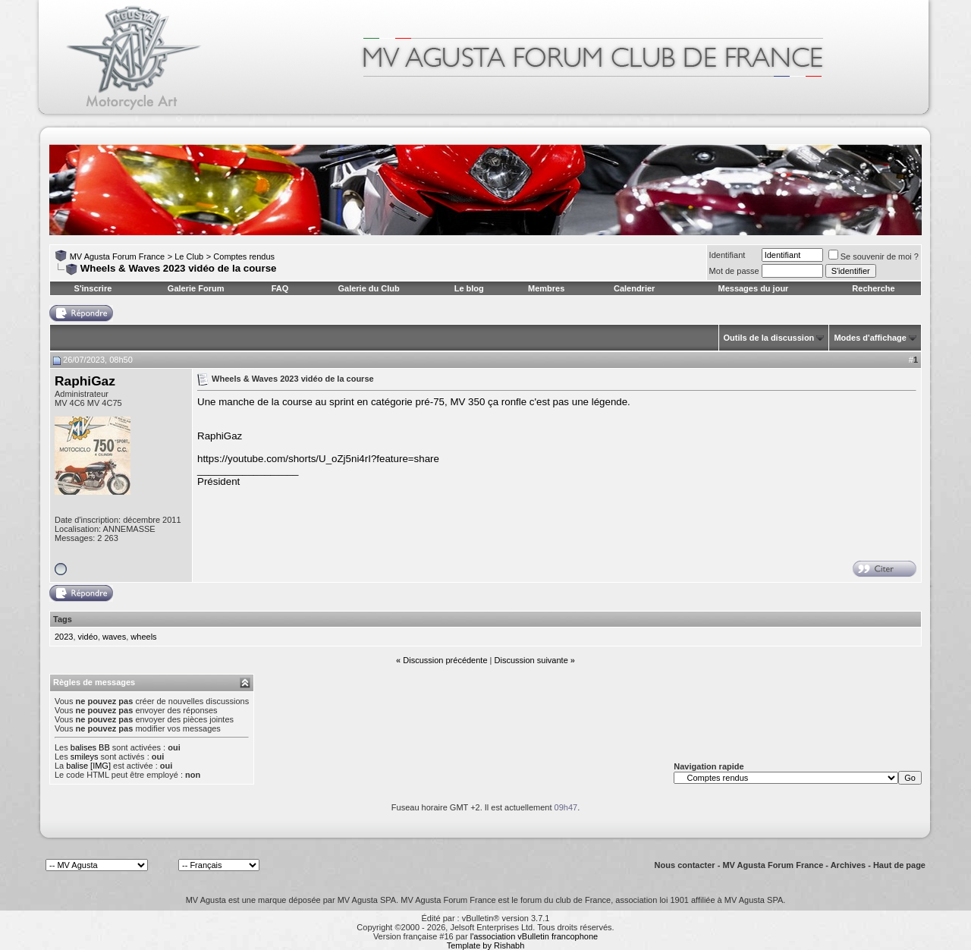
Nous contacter (685, 865)
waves (114, 636)
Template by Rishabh (486, 945)
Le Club (188, 256)
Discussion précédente (445, 660)
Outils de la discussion (769, 337)
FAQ (280, 288)
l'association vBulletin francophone (534, 936)
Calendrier (634, 288)
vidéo (88, 636)
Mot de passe (734, 270)
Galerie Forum (196, 288)
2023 (64, 636)
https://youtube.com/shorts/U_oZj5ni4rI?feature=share (318, 458)
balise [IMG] (88, 765)
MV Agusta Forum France (117, 256)
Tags (62, 619)
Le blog (469, 288)
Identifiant (727, 255)
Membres (546, 288)
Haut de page (899, 865)
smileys (85, 756)
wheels (143, 636)
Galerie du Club (368, 288)
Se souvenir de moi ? (873, 256)
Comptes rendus (244, 256)
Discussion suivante (531, 660)
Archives (848, 865)
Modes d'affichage (870, 337)
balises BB (90, 747)
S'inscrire (93, 288)
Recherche (873, 288)
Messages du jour (753, 288)
